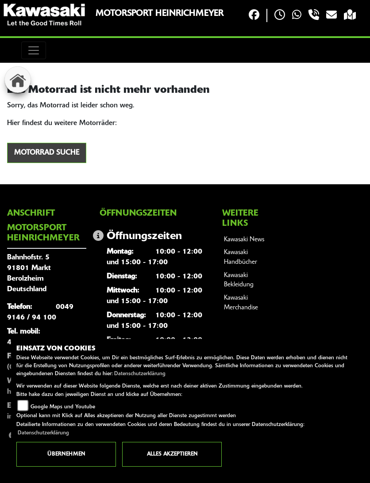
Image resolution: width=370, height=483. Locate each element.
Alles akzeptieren (172, 454)
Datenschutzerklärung (140, 374)
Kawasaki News (244, 239)
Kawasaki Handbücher (240, 257)
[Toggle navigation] (33, 50)
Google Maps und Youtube (63, 407)
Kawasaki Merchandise (241, 303)
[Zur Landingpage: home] (17, 79)
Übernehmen (66, 454)
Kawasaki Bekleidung (239, 280)
